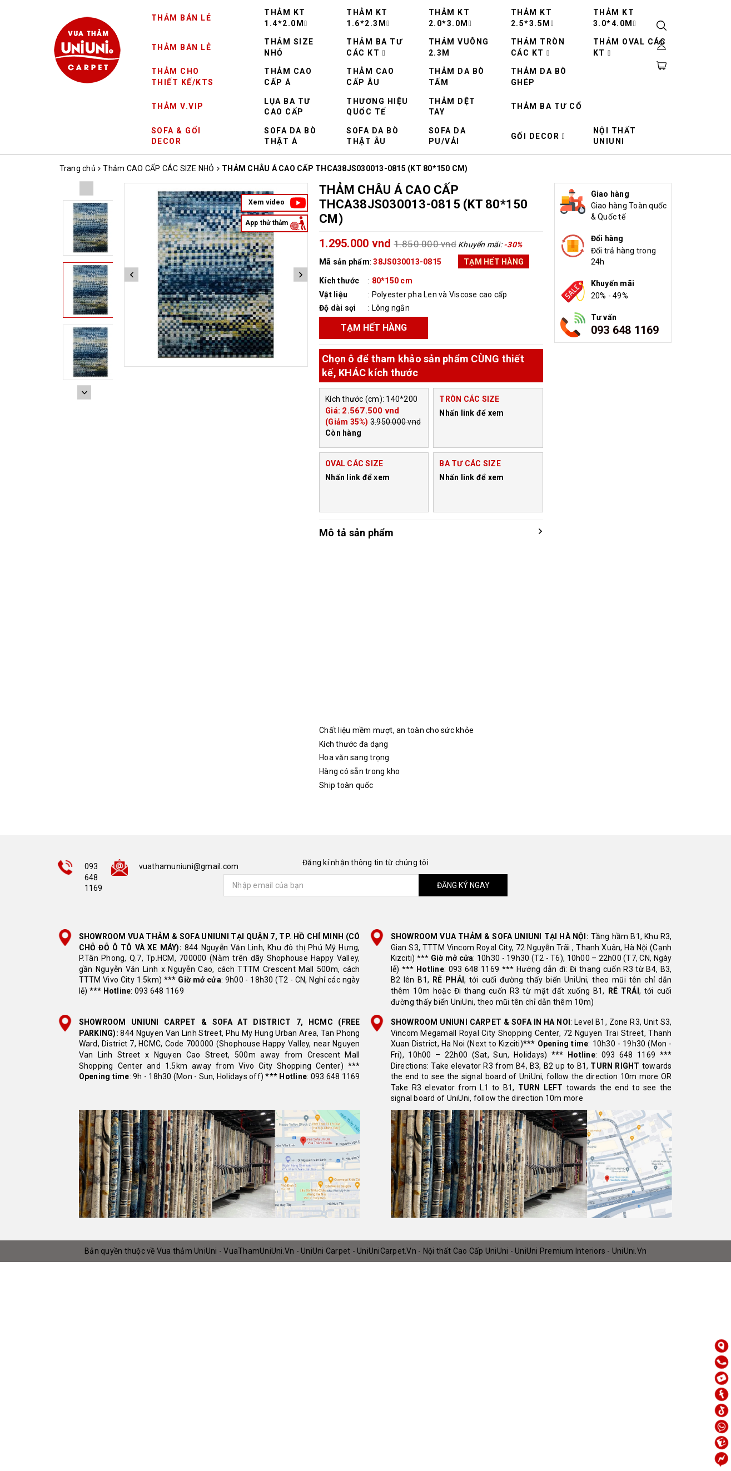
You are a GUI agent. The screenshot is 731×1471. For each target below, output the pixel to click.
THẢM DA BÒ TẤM (457, 77)
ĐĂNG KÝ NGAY (463, 885)
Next (300, 275)
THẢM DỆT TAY (452, 107)
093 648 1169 (625, 330)
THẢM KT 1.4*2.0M (286, 18)
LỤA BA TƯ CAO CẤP (287, 107)
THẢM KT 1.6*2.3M (368, 18)
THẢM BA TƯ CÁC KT (374, 47)
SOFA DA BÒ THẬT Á (290, 136)
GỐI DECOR (538, 136)
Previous (131, 275)
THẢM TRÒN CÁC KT (538, 47)
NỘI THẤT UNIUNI (614, 136)
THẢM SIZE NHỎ (289, 47)
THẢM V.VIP (177, 106)
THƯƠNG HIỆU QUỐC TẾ (377, 107)
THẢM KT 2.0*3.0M (451, 18)
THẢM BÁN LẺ (181, 17)
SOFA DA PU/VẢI (447, 136)
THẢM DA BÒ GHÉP (539, 77)
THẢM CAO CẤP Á (288, 77)
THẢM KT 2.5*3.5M (533, 18)
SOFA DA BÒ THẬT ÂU (372, 136)
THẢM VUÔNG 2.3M (459, 47)
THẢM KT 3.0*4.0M (615, 18)
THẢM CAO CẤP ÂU (370, 77)
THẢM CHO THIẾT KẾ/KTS (182, 77)
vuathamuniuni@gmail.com (189, 866)
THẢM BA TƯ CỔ (547, 106)
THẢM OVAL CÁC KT (630, 47)
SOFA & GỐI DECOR (176, 136)
